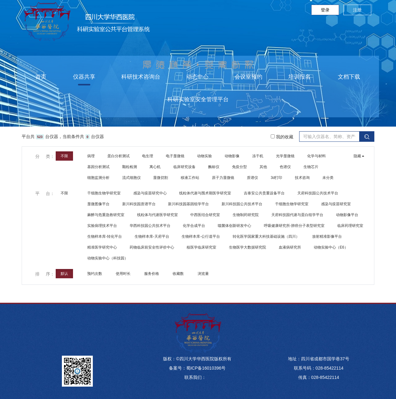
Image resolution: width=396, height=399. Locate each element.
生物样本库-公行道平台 (201, 236)
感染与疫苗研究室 (336, 204)
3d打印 (276, 178)
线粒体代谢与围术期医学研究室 (205, 193)
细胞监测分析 (98, 178)
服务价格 (152, 273)
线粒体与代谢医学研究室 (157, 215)
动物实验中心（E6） (331, 247)
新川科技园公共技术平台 (242, 204)
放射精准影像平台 (327, 236)
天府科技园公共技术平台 (317, 193)
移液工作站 (190, 178)
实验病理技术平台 (102, 225)
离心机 (155, 167)
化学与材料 (316, 156)
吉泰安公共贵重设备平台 (264, 193)
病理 (91, 156)
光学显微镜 (285, 156)
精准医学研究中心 (102, 247)
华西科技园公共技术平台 (150, 225)
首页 (40, 77)
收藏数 (179, 273)
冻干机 (257, 156)
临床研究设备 (184, 167)
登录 (325, 9)
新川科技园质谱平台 (139, 204)
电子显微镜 (175, 156)
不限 (64, 156)
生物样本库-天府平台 (152, 236)
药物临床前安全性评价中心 (152, 247)
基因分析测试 (98, 167)
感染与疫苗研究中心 (150, 193)
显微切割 (160, 178)
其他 (263, 167)
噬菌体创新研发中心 (234, 225)
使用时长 (123, 273)
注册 (357, 9)
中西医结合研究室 (205, 215)
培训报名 (299, 77)
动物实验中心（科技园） (107, 258)
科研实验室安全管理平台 (198, 99)
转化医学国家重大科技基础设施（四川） (266, 236)
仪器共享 (84, 77)
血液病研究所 (290, 247)
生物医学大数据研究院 (247, 247)
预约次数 (95, 273)
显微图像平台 (98, 204)
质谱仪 (252, 178)
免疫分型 (239, 167)
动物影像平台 (347, 215)
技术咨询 (302, 178)
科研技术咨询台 (140, 77)
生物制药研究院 (246, 215)
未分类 (328, 178)
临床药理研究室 (350, 225)
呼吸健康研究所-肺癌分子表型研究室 (294, 225)
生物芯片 (310, 167)
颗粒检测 (129, 167)
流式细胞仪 (131, 178)
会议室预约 (248, 77)
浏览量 (204, 273)
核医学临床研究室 (201, 247)
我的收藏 (282, 136)
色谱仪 (285, 167)
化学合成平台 (194, 225)
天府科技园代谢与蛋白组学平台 (297, 215)
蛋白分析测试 (118, 156)
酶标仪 (213, 167)
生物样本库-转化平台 (104, 236)
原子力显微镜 (223, 178)
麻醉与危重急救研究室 (105, 215)
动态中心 (197, 77)
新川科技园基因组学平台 (188, 204)
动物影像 (232, 156)
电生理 (147, 156)
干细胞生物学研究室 (104, 193)
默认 (64, 273)
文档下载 (349, 77)
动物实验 (204, 156)
